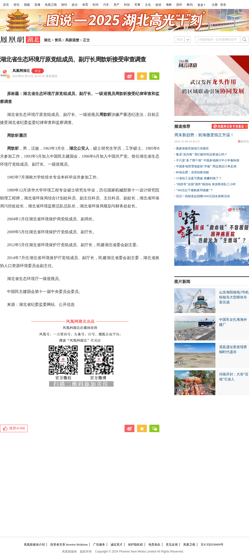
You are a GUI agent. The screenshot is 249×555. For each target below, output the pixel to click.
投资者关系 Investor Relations (69, 544)
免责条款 (154, 544)
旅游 (158, 4)
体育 (85, 4)
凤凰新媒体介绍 (34, 544)
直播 (37, 4)
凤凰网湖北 (21, 71)
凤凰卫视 (51, 4)
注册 (215, 4)
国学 (179, 4)
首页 (6, 4)
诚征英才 (117, 544)
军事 (137, 4)
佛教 (169, 4)
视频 (27, 4)
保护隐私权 (135, 544)
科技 (127, 4)
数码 (190, 4)
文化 (148, 4)
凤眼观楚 (72, 40)
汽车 (106, 4)
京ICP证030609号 (212, 544)
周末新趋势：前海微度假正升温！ (204, 135)
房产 (117, 4)
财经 (64, 4)
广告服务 (99, 544)
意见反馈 (172, 544)
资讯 (16, 4)
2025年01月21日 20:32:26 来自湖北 (35, 76)
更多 (200, 5)
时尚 (96, 4)
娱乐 (75, 4)
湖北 (47, 40)
